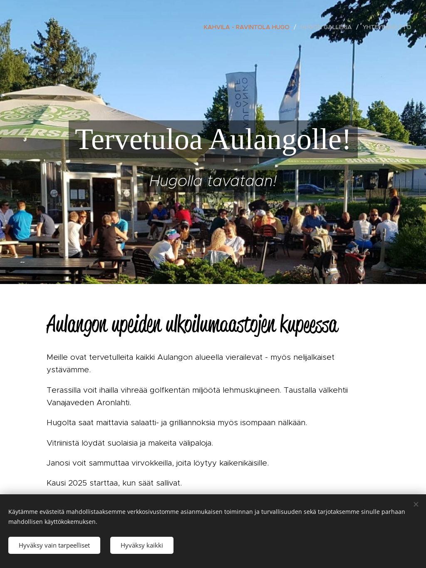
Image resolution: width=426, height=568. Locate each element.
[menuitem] (249, 27)
